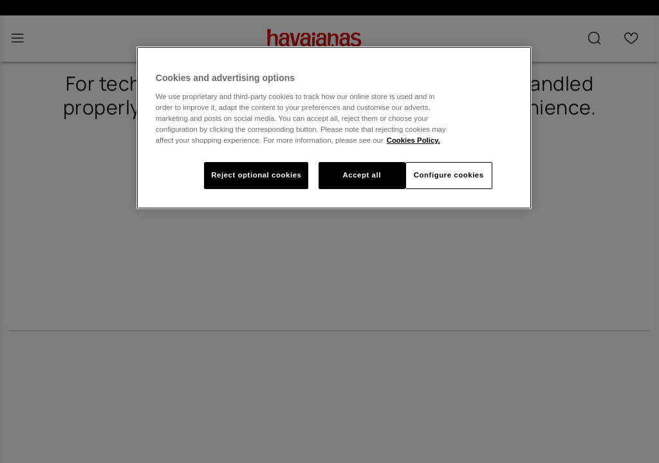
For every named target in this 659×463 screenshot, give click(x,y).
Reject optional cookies (256, 175)
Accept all (361, 175)
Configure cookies (449, 175)
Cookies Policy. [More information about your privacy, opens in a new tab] (413, 140)
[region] (334, 127)
